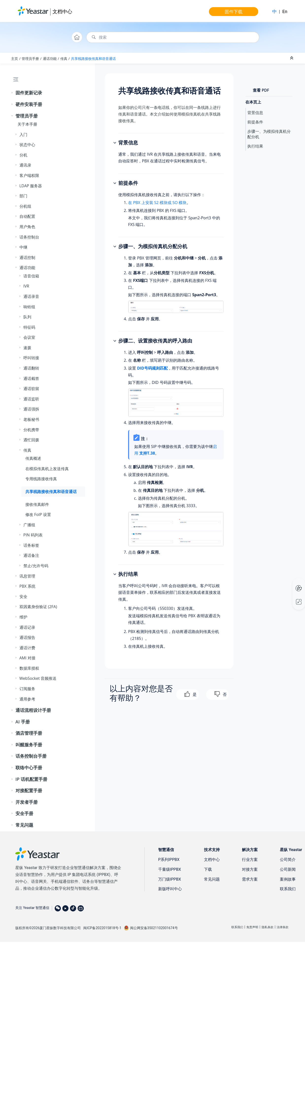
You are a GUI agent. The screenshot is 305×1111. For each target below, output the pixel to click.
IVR (26, 286)
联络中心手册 (29, 767)
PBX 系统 (27, 586)
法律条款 (282, 927)
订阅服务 (27, 688)
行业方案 (250, 859)
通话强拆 (31, 409)
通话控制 (27, 257)
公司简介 (288, 859)
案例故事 (288, 879)
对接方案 (250, 869)
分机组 (25, 206)
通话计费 (27, 647)
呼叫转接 (31, 357)
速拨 (27, 347)
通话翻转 (31, 368)
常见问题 (24, 825)
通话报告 (27, 637)
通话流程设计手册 (33, 710)
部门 (23, 196)
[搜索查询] (172, 37)
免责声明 (252, 927)
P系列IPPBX (169, 859)
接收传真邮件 (37, 504)
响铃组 (29, 306)
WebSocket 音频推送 (38, 678)
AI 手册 (23, 722)
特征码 (29, 327)
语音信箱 (31, 276)
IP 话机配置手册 (31, 779)
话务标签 (31, 545)
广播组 (29, 525)
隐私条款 (267, 927)
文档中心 (62, 11)
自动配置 (27, 216)
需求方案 (250, 879)
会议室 (29, 337)
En (284, 11)
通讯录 (25, 165)
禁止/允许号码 (36, 565)
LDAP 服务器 (30, 185)
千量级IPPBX (169, 869)
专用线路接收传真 (41, 478)
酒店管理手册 (29, 733)
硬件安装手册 (29, 104)
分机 (23, 155)
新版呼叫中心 (170, 889)
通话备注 (31, 555)
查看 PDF (261, 90)
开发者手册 (27, 802)
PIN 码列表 (33, 535)
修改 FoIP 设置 (38, 514)
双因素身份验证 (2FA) (38, 606)
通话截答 (31, 378)
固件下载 (233, 12)
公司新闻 (288, 869)
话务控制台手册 (31, 756)
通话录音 (31, 296)
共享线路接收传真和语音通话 (93, 58)
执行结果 (255, 146)
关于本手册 (27, 124)
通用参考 (27, 699)
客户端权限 (29, 175)
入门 (23, 134)
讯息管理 (27, 576)
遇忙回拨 (31, 440)
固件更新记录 (29, 93)
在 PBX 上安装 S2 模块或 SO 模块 (157, 202)
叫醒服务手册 (29, 745)
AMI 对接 (27, 658)
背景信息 (255, 112)
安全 (23, 596)
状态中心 (27, 144)
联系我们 (288, 889)
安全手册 (24, 813)
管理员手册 (30, 58)
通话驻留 (31, 388)
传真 (63, 58)
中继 (23, 247)
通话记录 (27, 627)
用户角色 (27, 226)
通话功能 (50, 58)
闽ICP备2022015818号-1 (102, 928)
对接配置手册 (29, 790)
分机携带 (31, 429)
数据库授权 (29, 668)
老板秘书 (31, 419)
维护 (23, 617)
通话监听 (31, 399)
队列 (27, 317)
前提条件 (255, 122)
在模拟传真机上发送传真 (47, 468)
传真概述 (33, 458)
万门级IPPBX (169, 879)
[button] (13, 93)
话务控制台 (29, 237)
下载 (208, 869)
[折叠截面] (292, 58)
